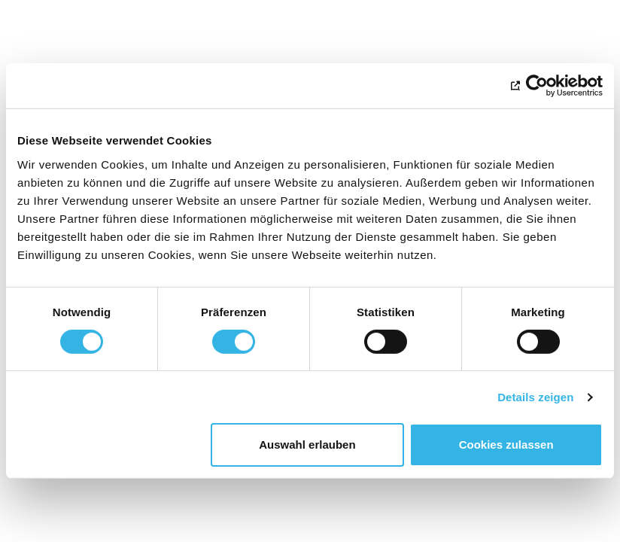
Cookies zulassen (506, 444)
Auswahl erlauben (307, 444)
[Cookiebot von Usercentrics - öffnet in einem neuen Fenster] (537, 86)
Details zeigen (535, 397)
